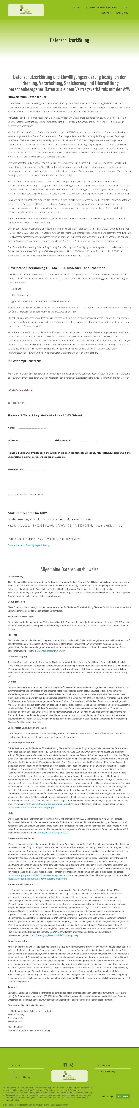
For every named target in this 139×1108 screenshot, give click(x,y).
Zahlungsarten (104, 1075)
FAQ (126, 7)
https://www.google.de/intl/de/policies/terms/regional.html (38, 881)
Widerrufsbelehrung (106, 1080)
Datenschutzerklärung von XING (53, 838)
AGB (13, 1080)
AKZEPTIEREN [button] (123, 1096)
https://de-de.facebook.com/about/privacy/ (59, 810)
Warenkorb (122, 13)
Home (77, 7)
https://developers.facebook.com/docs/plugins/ (41, 813)
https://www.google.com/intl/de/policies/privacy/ (55, 941)
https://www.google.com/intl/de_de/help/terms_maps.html (37, 885)
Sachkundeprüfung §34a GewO (102, 7)
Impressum (16, 1075)
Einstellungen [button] (108, 1096)
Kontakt (105, 13)
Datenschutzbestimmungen (51, 657)
